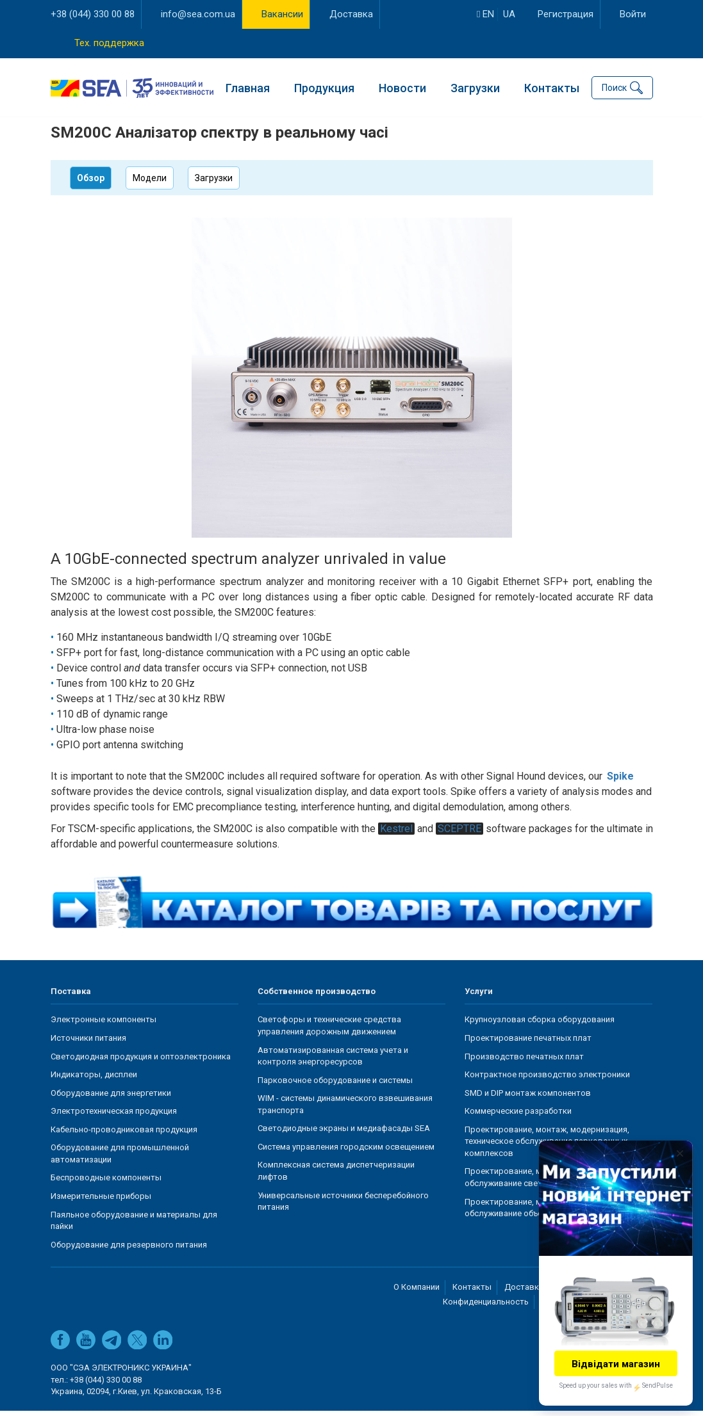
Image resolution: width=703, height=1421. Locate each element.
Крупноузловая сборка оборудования (540, 1030)
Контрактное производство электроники (547, 1084)
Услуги (479, 1001)
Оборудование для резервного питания (129, 1255)
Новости (402, 86)
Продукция (324, 86)
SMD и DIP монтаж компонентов (528, 1103)
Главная (248, 86)
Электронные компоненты (103, 1030)
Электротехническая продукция (114, 1121)
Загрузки (475, 86)
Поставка (71, 1001)
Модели (150, 188)
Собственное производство (317, 1001)
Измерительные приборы (101, 1206)
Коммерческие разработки (518, 1121)
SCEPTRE (459, 839)
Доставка (351, 14)
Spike (620, 786)
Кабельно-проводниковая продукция (124, 1139)
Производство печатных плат (524, 1067)
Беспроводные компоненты (106, 1188)
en (485, 14)
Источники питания (88, 1048)
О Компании (416, 1297)
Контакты (551, 86)
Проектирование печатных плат (528, 1048)
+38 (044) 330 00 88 (93, 14)
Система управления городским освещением (346, 1157)
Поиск (614, 87)
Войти (633, 14)
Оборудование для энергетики (111, 1103)
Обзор (90, 188)
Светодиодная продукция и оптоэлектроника (141, 1067)
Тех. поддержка (109, 43)
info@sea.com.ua (198, 14)
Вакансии (282, 14)
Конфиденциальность (486, 1312)
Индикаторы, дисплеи (94, 1084)
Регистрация (565, 14)
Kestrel (396, 839)
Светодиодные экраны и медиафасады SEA (344, 1139)
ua (509, 14)
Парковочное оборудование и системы (335, 1090)
